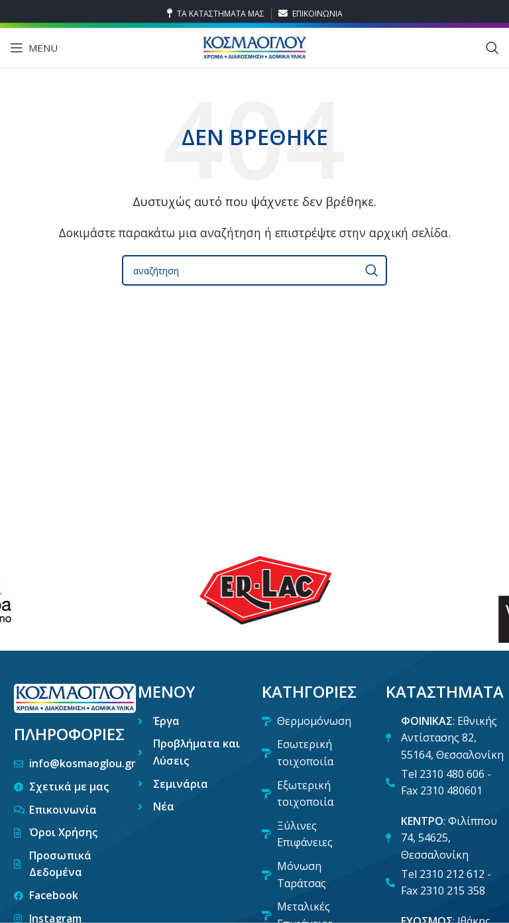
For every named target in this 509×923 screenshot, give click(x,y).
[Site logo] (254, 46)
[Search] (492, 47)
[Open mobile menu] (33, 47)
